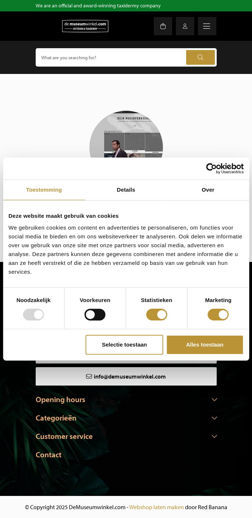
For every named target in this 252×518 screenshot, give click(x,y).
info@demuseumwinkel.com (130, 376)
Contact (48, 454)
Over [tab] (208, 190)
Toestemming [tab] (44, 190)
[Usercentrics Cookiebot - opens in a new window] (211, 168)
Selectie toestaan (124, 344)
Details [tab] (126, 190)
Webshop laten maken (156, 507)
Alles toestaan (205, 344)
